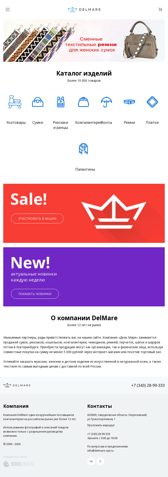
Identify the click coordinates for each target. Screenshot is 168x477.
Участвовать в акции (37, 218)
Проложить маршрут (101, 425)
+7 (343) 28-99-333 (148, 385)
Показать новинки (34, 294)
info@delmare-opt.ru (100, 450)
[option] (84, 40)
